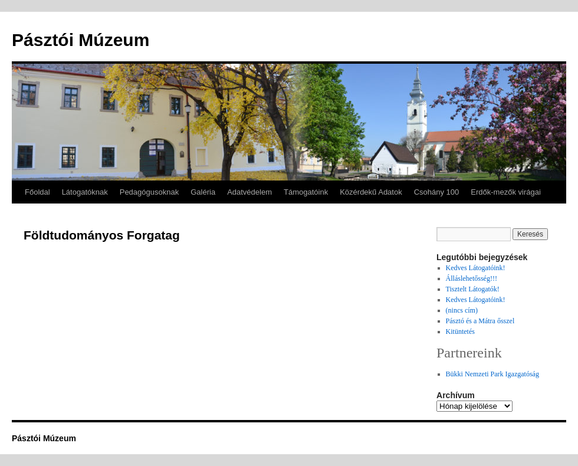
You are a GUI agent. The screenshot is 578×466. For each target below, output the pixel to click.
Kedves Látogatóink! (475, 268)
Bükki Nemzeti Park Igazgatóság (492, 374)
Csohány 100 (436, 192)
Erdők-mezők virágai (506, 192)
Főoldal (37, 192)
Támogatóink (306, 192)
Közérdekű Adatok (371, 192)
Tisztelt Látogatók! (473, 289)
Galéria (203, 192)
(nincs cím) (462, 310)
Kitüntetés (460, 331)
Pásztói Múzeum (80, 40)
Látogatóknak (85, 192)
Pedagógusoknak (149, 192)
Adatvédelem (249, 192)
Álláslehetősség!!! (471, 278)
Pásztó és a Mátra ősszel (480, 321)
